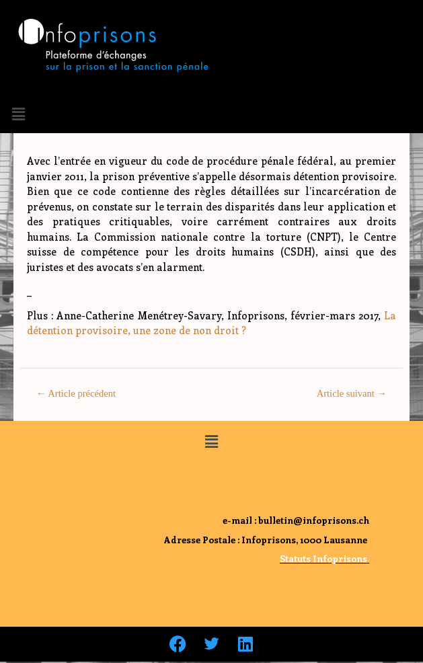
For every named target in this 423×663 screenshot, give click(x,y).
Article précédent (76, 393)
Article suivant (352, 393)
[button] (18, 113)
